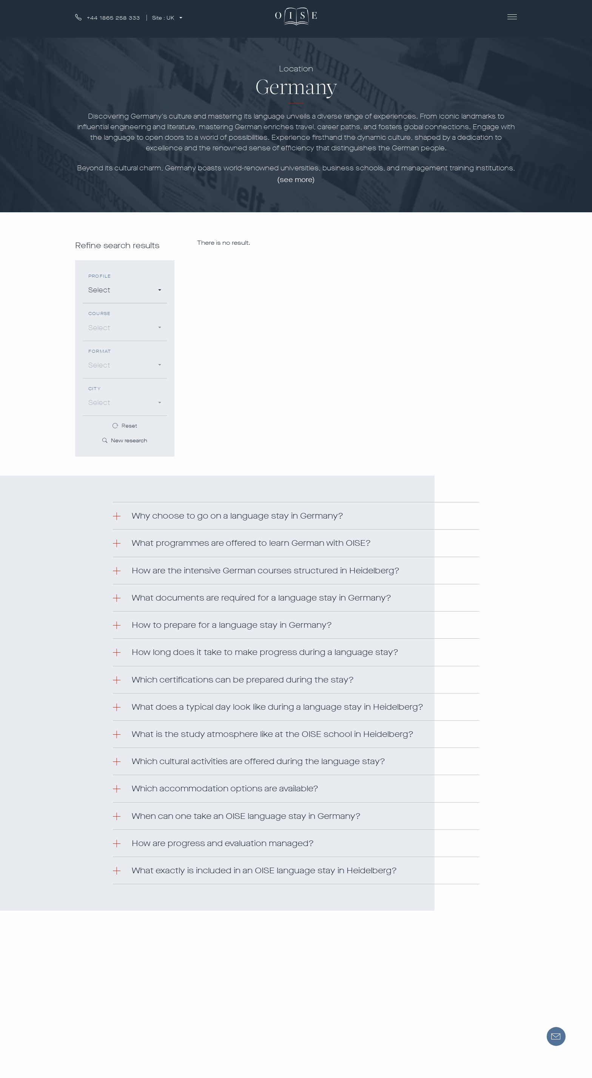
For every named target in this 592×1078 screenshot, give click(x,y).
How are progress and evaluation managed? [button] (223, 843)
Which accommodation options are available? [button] (225, 788)
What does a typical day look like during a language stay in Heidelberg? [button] (277, 706)
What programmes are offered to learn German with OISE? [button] (251, 542)
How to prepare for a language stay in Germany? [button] (232, 624)
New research (124, 441)
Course (99, 314)
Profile (99, 276)
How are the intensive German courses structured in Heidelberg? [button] (265, 570)
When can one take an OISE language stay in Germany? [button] (246, 816)
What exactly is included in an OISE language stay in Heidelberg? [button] (264, 870)
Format (99, 351)
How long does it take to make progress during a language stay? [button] (265, 652)
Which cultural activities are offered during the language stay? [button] (258, 761)
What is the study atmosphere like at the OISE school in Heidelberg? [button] (272, 734)
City (94, 389)
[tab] (296, 516)
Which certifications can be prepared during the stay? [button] (243, 679)
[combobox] (125, 291)
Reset (129, 425)
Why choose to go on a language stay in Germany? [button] (237, 515)
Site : (164, 18)
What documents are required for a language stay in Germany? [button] (261, 597)
